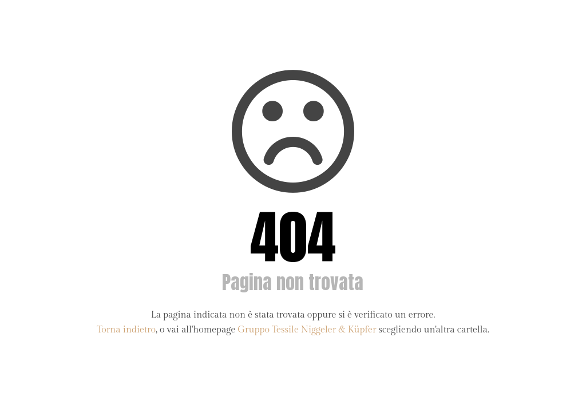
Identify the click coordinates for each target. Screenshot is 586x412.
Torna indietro (126, 329)
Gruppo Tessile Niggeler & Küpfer (306, 329)
